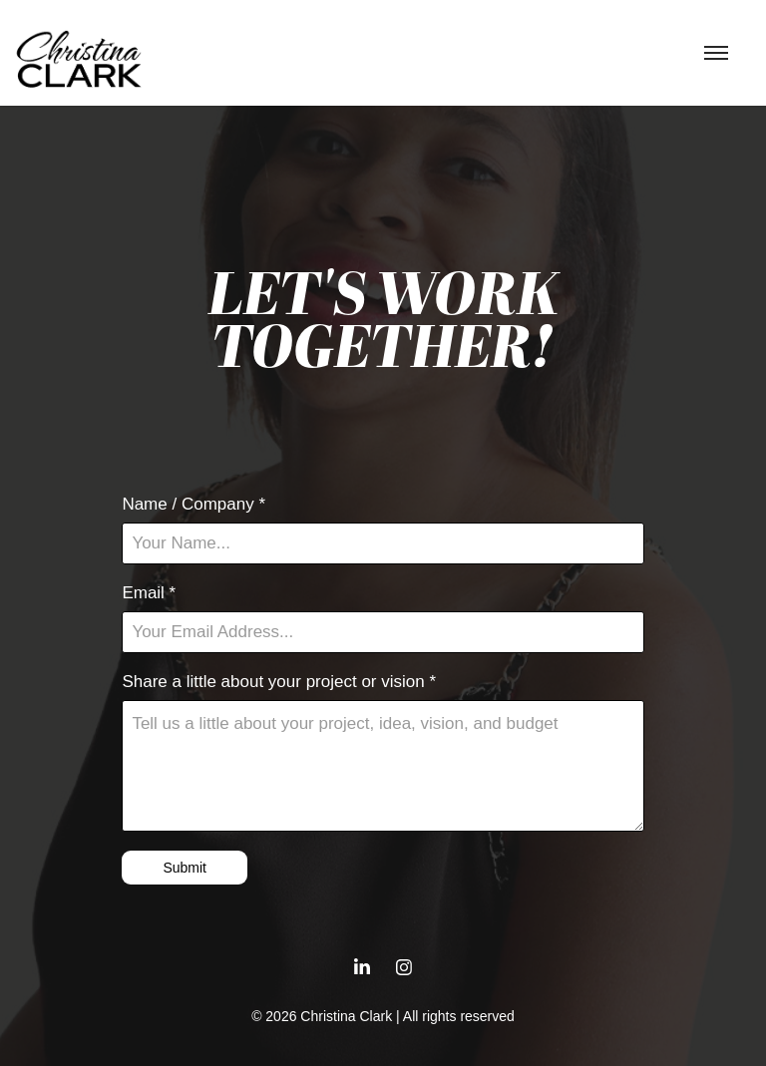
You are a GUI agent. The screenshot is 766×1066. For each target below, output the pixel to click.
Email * (149, 592)
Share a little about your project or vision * (279, 681)
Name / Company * (193, 504)
